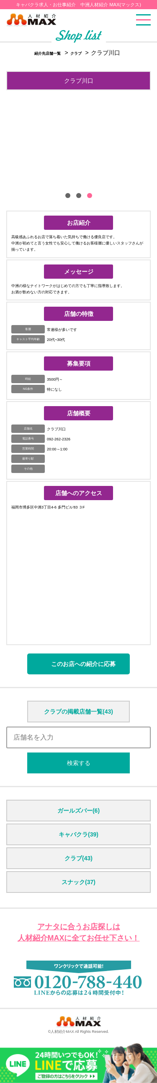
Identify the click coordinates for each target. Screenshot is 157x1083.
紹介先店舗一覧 (47, 53)
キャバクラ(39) (78, 834)
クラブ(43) (78, 858)
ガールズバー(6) (78, 810)
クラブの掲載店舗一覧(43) (78, 711)
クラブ (76, 53)
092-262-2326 (58, 439)
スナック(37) (78, 882)
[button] (67, 195)
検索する (78, 763)
